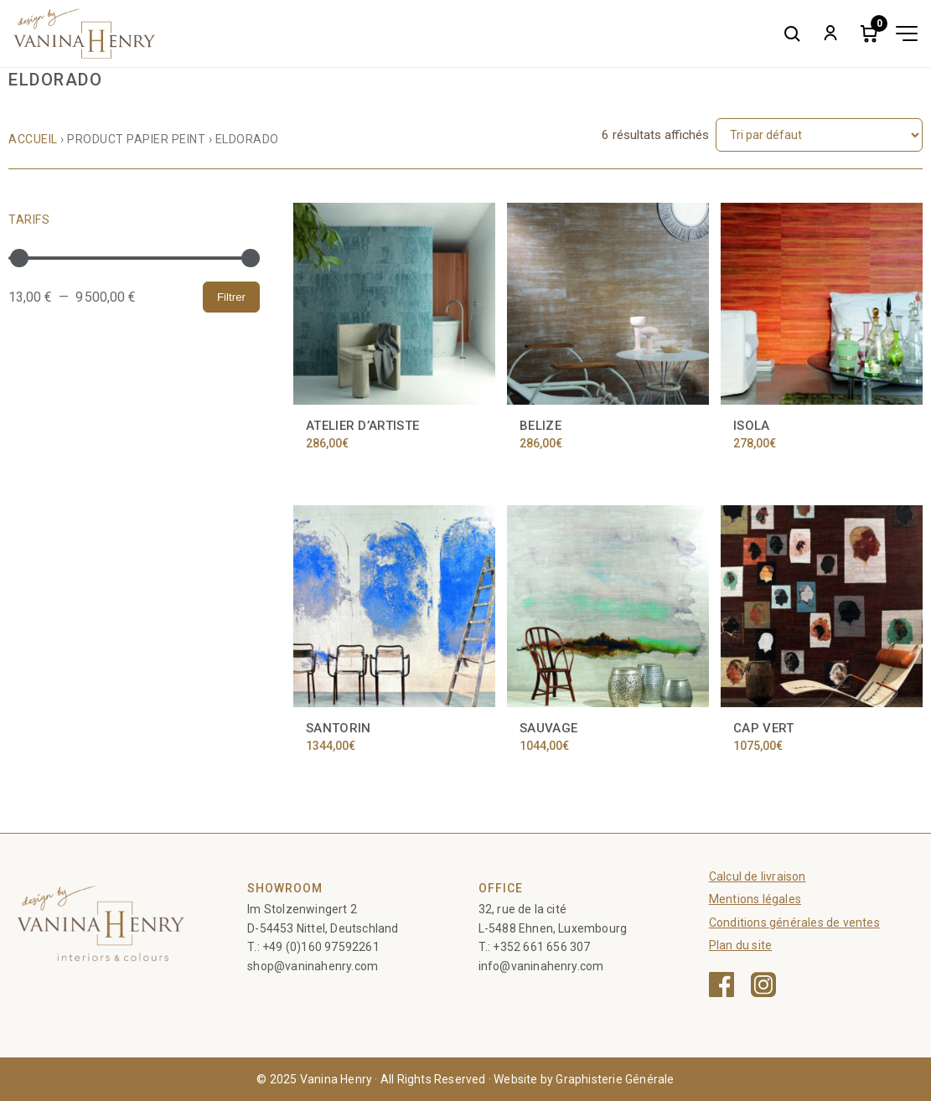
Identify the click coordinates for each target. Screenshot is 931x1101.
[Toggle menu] (907, 33)
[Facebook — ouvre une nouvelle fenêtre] (721, 984)
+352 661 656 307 (541, 947)
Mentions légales (755, 899)
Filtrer (231, 297)
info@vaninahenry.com (541, 966)
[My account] (830, 33)
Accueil (33, 139)
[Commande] (819, 135)
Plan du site (740, 945)
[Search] (791, 33)
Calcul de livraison (757, 876)
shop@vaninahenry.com (312, 966)
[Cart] (869, 33)
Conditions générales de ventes (794, 922)
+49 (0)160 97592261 (321, 947)
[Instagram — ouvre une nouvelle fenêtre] (763, 984)
